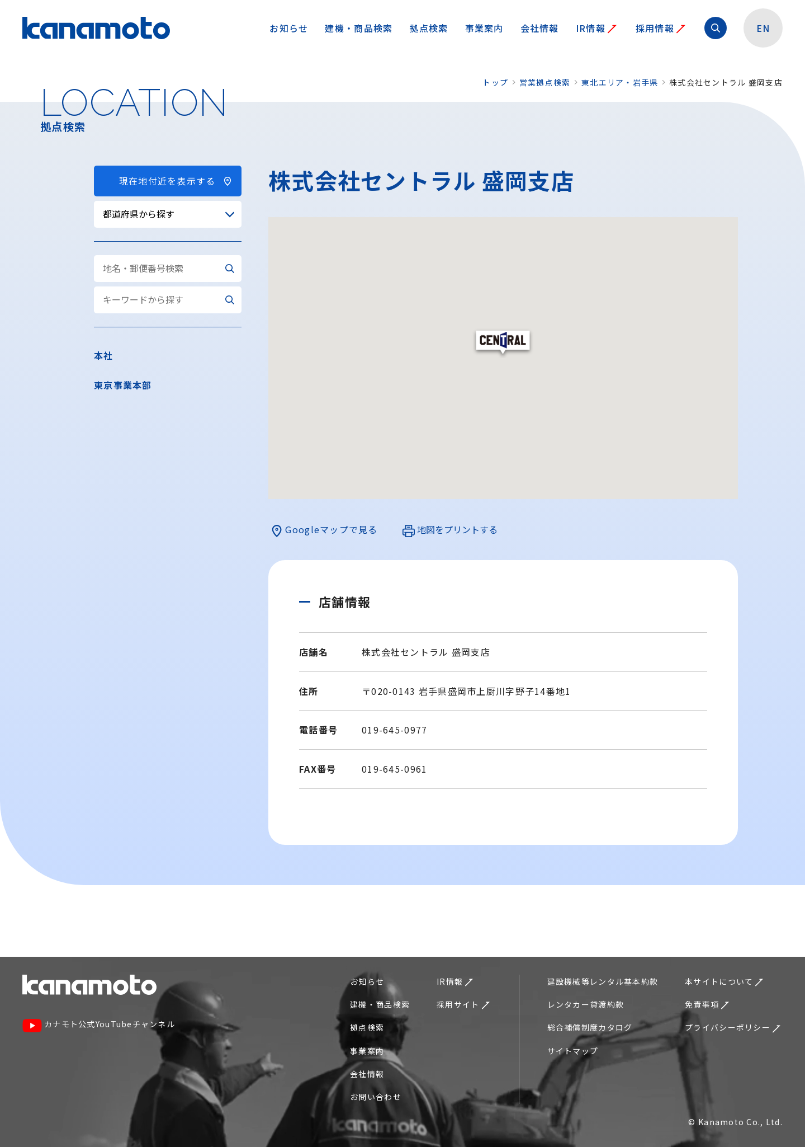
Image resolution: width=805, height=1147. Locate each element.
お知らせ (288, 28)
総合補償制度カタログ (590, 1027)
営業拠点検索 (545, 82)
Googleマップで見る (324, 530)
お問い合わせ (375, 1096)
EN (763, 28)
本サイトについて (724, 981)
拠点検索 (428, 28)
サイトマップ (573, 1050)
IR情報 (596, 28)
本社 (103, 355)
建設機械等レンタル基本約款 (603, 981)
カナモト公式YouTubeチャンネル (98, 1025)
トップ (495, 82)
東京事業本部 (123, 385)
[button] (503, 343)
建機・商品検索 (358, 28)
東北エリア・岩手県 (620, 82)
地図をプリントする (450, 530)
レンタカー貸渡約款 (585, 1004)
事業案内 (484, 28)
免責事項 (707, 1004)
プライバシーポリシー (732, 1027)
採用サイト (463, 1004)
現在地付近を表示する (167, 180)
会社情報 (539, 28)
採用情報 (660, 28)
